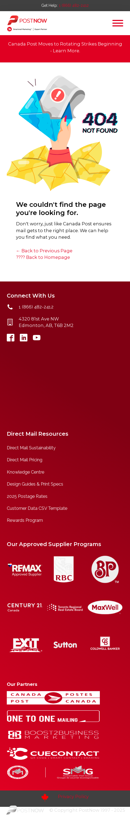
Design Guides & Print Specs (35, 484)
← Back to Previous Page (44, 250)
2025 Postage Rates (27, 496)
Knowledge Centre (25, 472)
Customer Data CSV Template (37, 508)
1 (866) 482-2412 (74, 5)
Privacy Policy (73, 796)
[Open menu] (117, 23)
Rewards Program (25, 520)
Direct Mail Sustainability (31, 447)
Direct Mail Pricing (24, 459)
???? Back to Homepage (43, 257)
